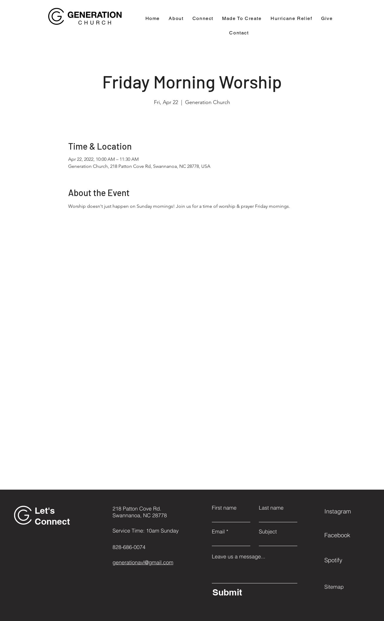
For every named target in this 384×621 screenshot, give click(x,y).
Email (218, 531)
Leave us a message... (238, 556)
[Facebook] (345, 535)
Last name (271, 507)
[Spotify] (345, 560)
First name (224, 507)
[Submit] (253, 592)
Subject (268, 531)
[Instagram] (345, 511)
